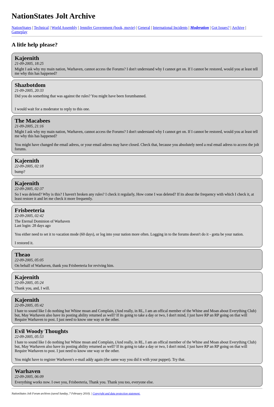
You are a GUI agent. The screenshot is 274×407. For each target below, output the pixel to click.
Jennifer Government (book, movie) (107, 28)
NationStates (21, 28)
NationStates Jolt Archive (53, 16)
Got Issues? (220, 28)
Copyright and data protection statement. (116, 393)
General (144, 28)
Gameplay (19, 32)
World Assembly (64, 28)
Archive (238, 28)
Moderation (199, 28)
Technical (41, 28)
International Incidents (170, 28)
